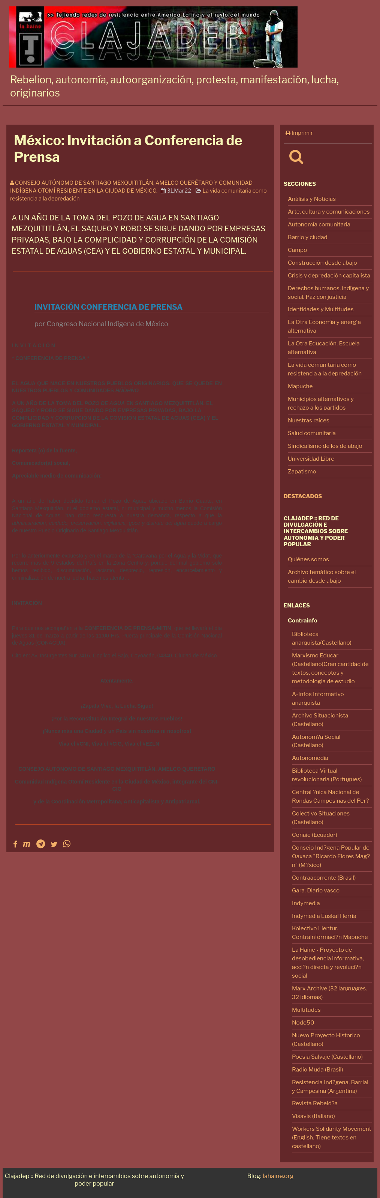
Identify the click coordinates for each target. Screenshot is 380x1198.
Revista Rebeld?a (315, 1103)
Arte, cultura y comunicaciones (329, 211)
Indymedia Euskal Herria (324, 915)
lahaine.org (278, 1176)
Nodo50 (303, 1022)
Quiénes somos (308, 559)
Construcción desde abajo (322, 262)
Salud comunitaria (312, 433)
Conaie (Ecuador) (314, 834)
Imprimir (299, 133)
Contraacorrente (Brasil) (324, 877)
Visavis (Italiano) (313, 1116)
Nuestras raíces (308, 420)
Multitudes (306, 1009)
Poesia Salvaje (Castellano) (327, 1056)
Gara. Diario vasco (316, 890)
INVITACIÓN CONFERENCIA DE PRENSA (108, 307)
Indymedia (306, 903)
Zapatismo (302, 471)
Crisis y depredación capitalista (329, 275)
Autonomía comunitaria (319, 224)
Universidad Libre (311, 458)
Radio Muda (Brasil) (317, 1069)
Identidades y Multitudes (321, 309)
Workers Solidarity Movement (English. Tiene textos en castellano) (331, 1137)
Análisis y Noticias (312, 198)
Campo (297, 249)
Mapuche (300, 386)
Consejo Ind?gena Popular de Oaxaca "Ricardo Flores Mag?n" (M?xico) (331, 856)
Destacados (303, 496)
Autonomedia (310, 757)
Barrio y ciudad (308, 237)
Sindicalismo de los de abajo (325, 445)
